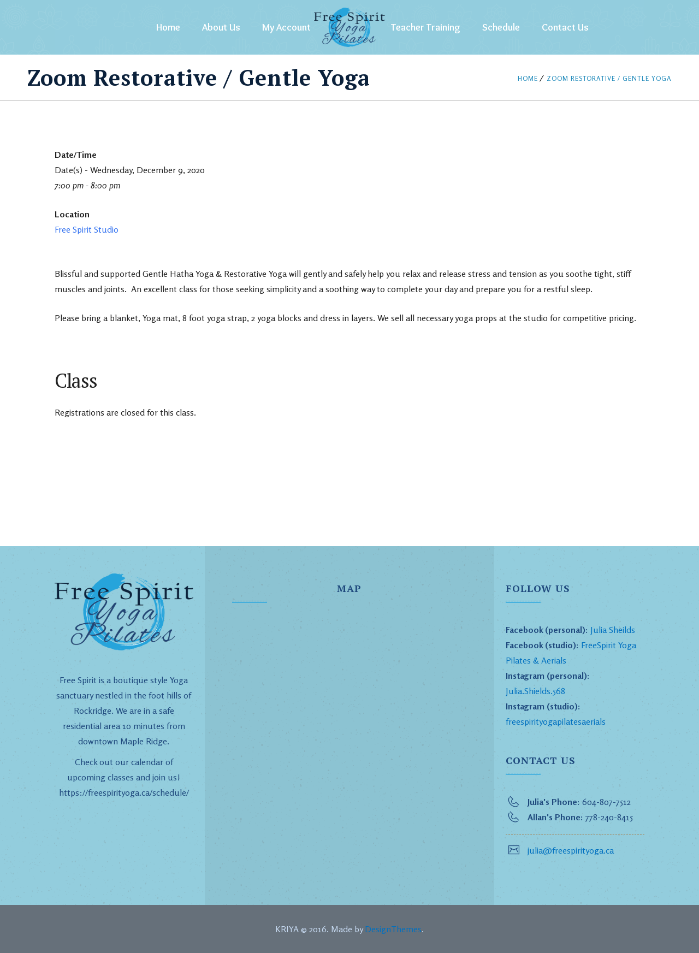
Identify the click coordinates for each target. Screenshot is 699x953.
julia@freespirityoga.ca (571, 850)
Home (168, 27)
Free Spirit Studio (87, 229)
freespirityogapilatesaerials (556, 721)
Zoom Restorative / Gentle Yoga (609, 78)
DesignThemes (393, 929)
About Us (221, 27)
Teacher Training (425, 27)
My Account (286, 27)
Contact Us (565, 27)
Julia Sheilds (612, 629)
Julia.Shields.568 (535, 690)
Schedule (501, 27)
